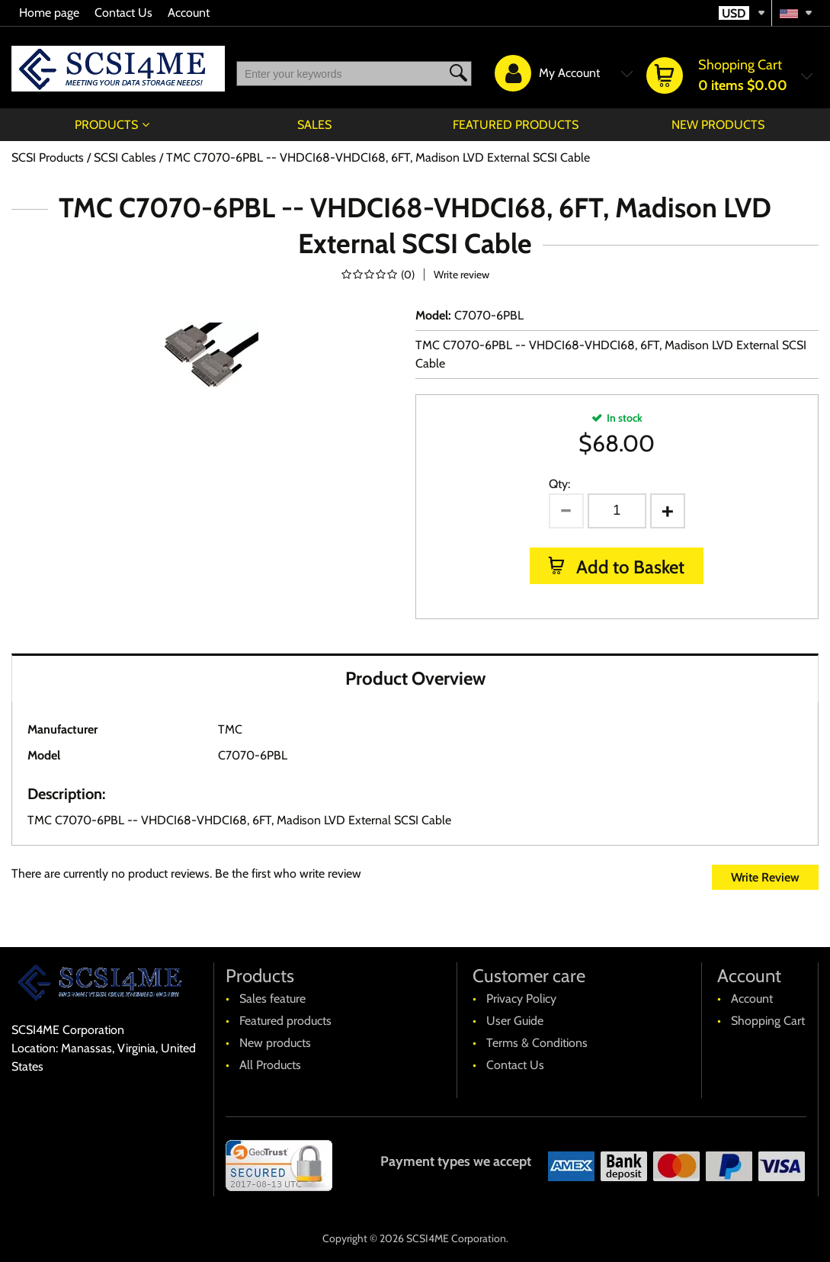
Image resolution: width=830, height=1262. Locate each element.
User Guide (514, 1020)
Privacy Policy (521, 998)
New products (717, 124)
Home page (49, 12)
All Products (270, 1065)
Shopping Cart (768, 1020)
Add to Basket (628, 567)
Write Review (765, 877)
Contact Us (123, 12)
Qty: (559, 484)
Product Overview (415, 678)
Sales (314, 124)
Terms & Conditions (537, 1043)
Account (189, 12)
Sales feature (272, 998)
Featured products (515, 124)
